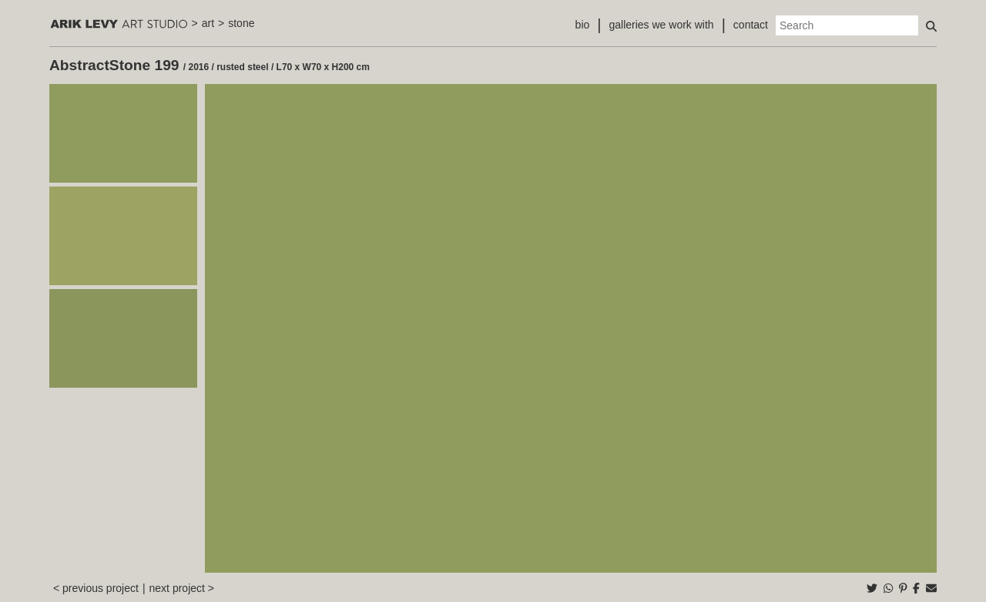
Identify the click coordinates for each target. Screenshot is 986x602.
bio (582, 24)
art (208, 23)
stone (241, 23)
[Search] (847, 25)
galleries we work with (661, 24)
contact (750, 24)
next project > (181, 588)
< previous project (96, 588)
